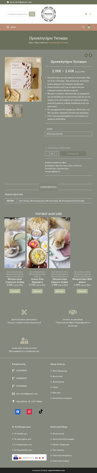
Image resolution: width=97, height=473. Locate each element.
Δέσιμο (49, 129)
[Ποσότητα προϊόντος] (52, 153)
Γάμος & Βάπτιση (40, 42)
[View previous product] (86, 55)
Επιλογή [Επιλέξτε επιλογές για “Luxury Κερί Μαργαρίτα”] (37, 291)
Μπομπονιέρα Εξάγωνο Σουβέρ (59, 280)
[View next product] (90, 55)
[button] (38, 60)
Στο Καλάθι (73, 154)
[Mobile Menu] (11, 27)
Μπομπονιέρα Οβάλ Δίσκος (82, 280)
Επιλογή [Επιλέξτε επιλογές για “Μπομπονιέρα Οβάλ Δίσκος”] (82, 291)
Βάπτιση (59, 165)
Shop (31, 42)
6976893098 (21, 386)
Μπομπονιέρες (11, 274)
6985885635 (21, 378)
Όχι (58, 171)
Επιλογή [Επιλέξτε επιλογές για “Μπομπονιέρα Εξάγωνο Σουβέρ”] (59, 291)
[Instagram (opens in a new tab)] (90, 14)
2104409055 (21, 370)
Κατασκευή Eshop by (48, 470)
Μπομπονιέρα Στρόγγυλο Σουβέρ (15, 280)
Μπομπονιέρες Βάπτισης (14, 276)
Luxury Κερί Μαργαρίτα (37, 280)
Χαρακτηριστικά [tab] (48, 187)
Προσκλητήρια (50, 168)
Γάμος (65, 165)
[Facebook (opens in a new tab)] (86, 14)
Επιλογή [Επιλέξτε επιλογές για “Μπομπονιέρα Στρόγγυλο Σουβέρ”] (14, 291)
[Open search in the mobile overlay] (20, 14)
